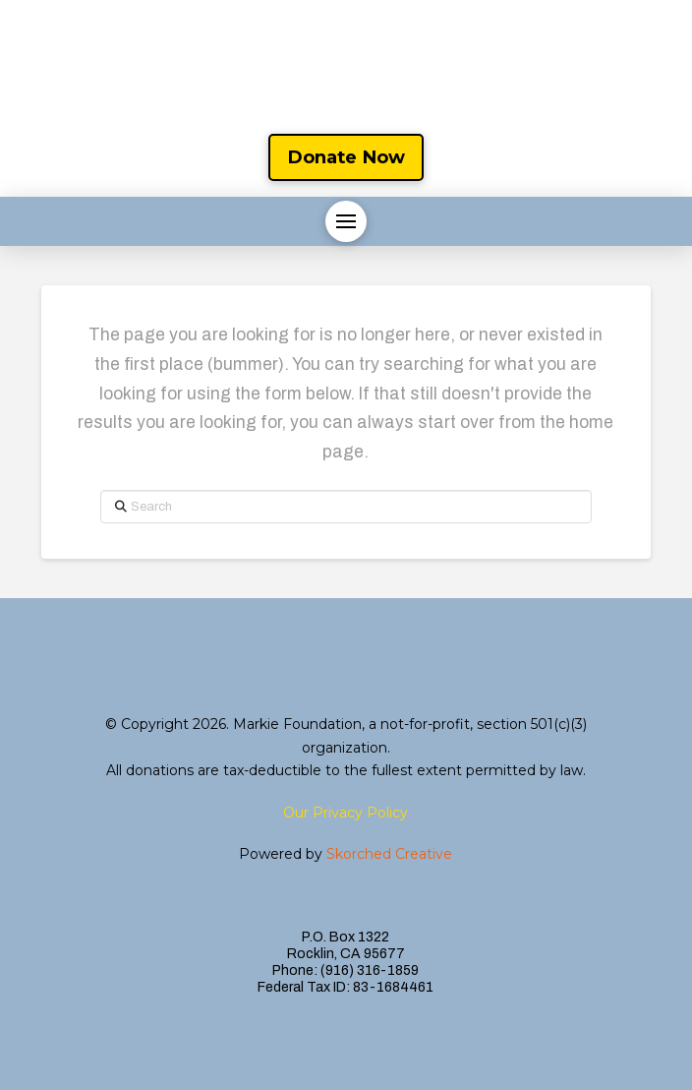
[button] (346, 221)
